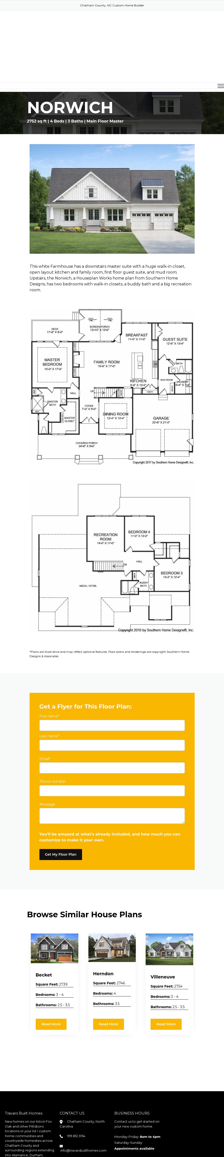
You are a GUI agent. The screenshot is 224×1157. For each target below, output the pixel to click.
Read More (51, 984)
